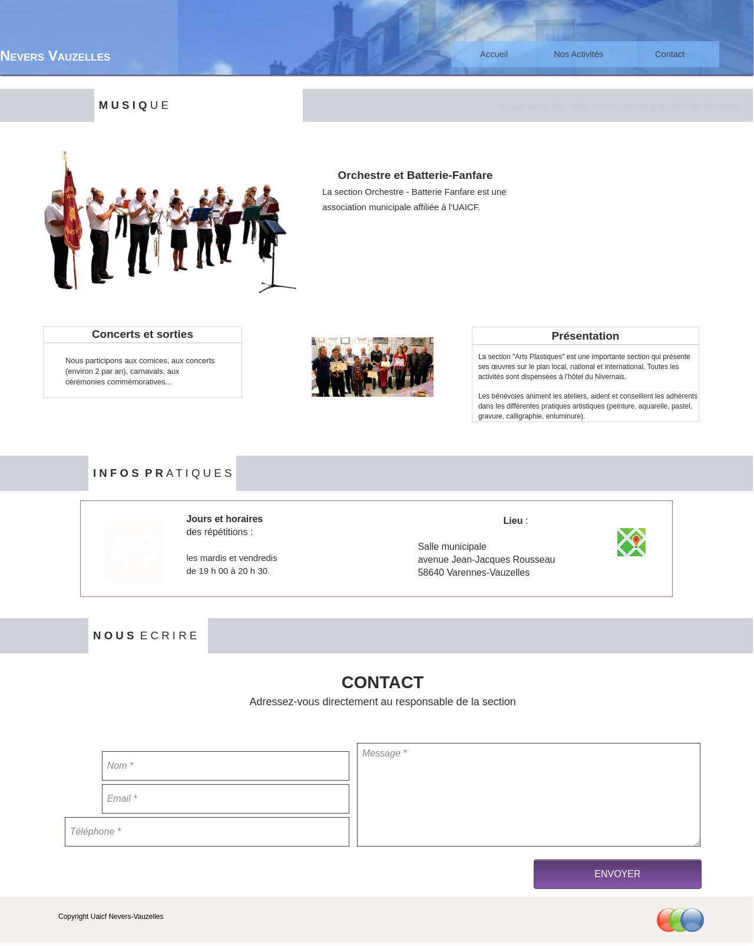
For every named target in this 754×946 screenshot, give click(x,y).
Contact (670, 54)
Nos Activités (578, 54)
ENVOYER (617, 874)
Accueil (494, 54)
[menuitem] (494, 54)
